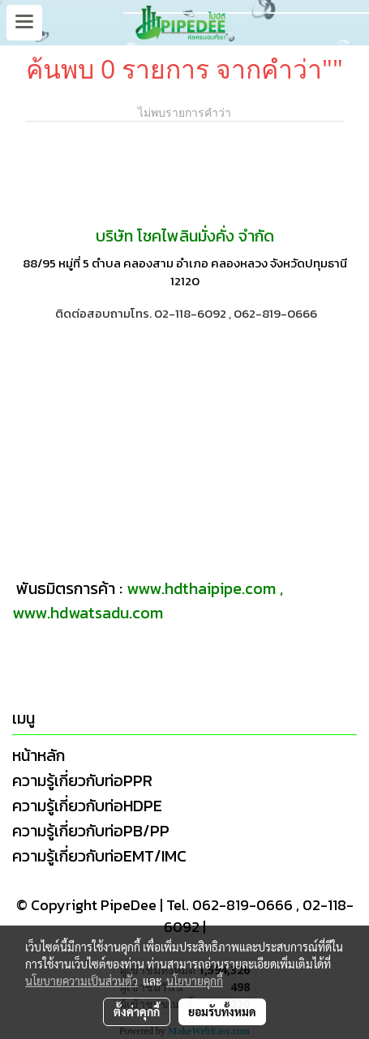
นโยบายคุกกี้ (194, 980)
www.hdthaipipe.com (201, 588)
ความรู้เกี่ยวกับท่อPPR (82, 780)
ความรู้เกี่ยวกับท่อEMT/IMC (99, 856)
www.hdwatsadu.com (87, 613)
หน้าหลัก (38, 755)
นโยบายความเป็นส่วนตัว (81, 980)
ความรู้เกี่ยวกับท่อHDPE (87, 805)
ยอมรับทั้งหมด (222, 1011)
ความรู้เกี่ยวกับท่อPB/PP (90, 831)
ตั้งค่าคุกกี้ (137, 1011)
